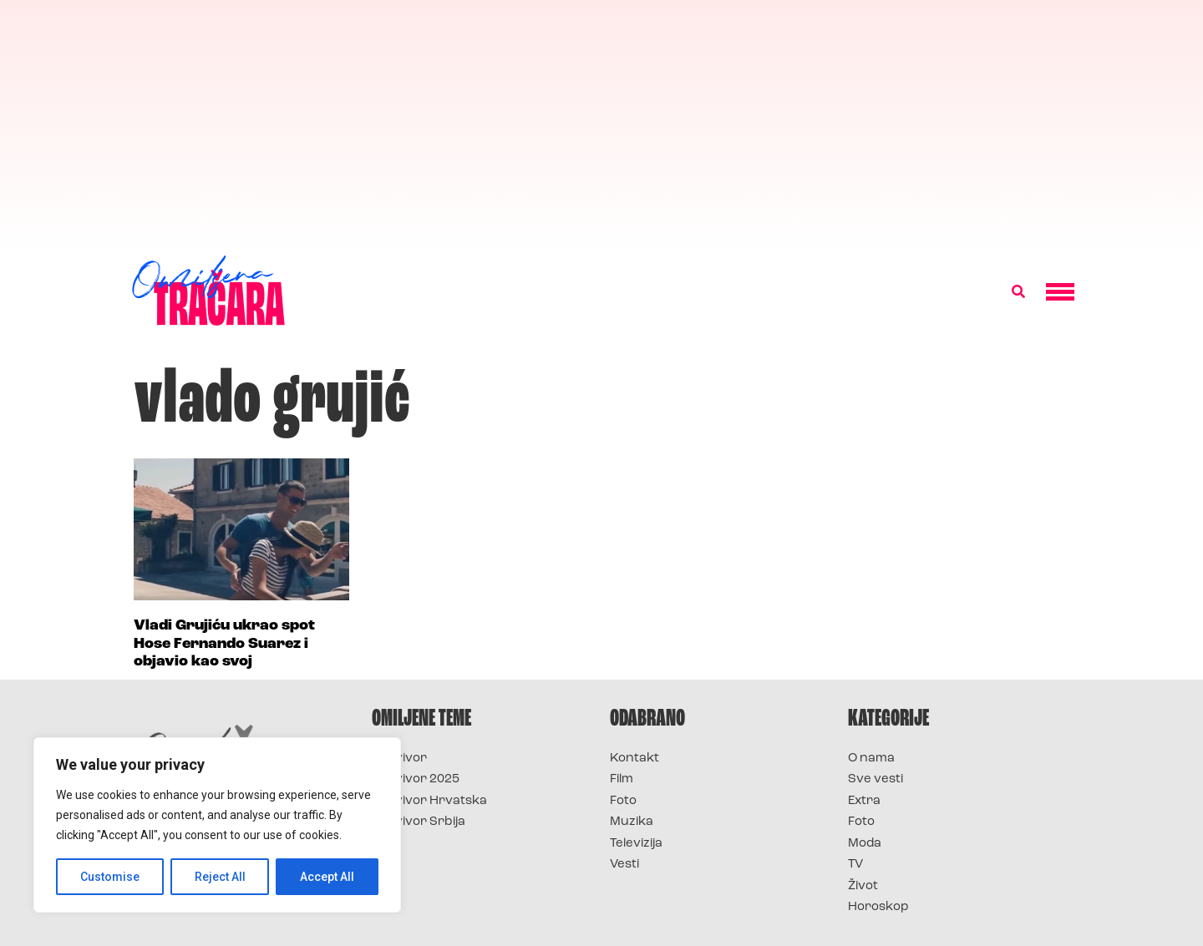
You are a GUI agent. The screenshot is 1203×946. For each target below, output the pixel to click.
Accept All (327, 876)
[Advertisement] (601, 125)
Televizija (636, 843)
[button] (1018, 292)
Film (621, 779)
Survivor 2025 (415, 779)
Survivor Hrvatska (429, 801)
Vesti (624, 864)
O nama (871, 758)
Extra (864, 801)
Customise (110, 876)
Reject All (220, 876)
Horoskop (878, 907)
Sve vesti (875, 779)
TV (855, 864)
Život (863, 886)
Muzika (631, 822)
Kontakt (634, 758)
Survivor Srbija (418, 822)
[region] (217, 825)
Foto (623, 801)
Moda (864, 843)
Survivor (399, 758)
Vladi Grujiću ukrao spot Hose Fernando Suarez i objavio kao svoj (224, 644)
